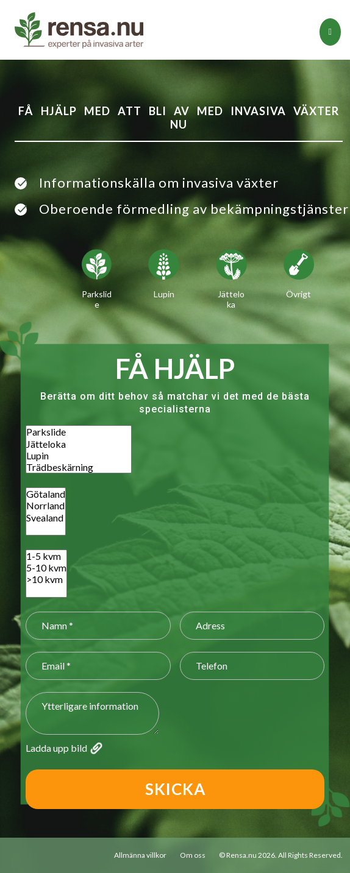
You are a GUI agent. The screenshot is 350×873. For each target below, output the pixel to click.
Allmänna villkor (140, 855)
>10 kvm (46, 579)
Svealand (45, 517)
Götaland (45, 494)
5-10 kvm (46, 567)
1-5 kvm (46, 556)
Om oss (192, 855)
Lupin (78, 455)
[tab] (330, 32)
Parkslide (78, 431)
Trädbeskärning (78, 467)
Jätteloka (78, 444)
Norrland (45, 505)
